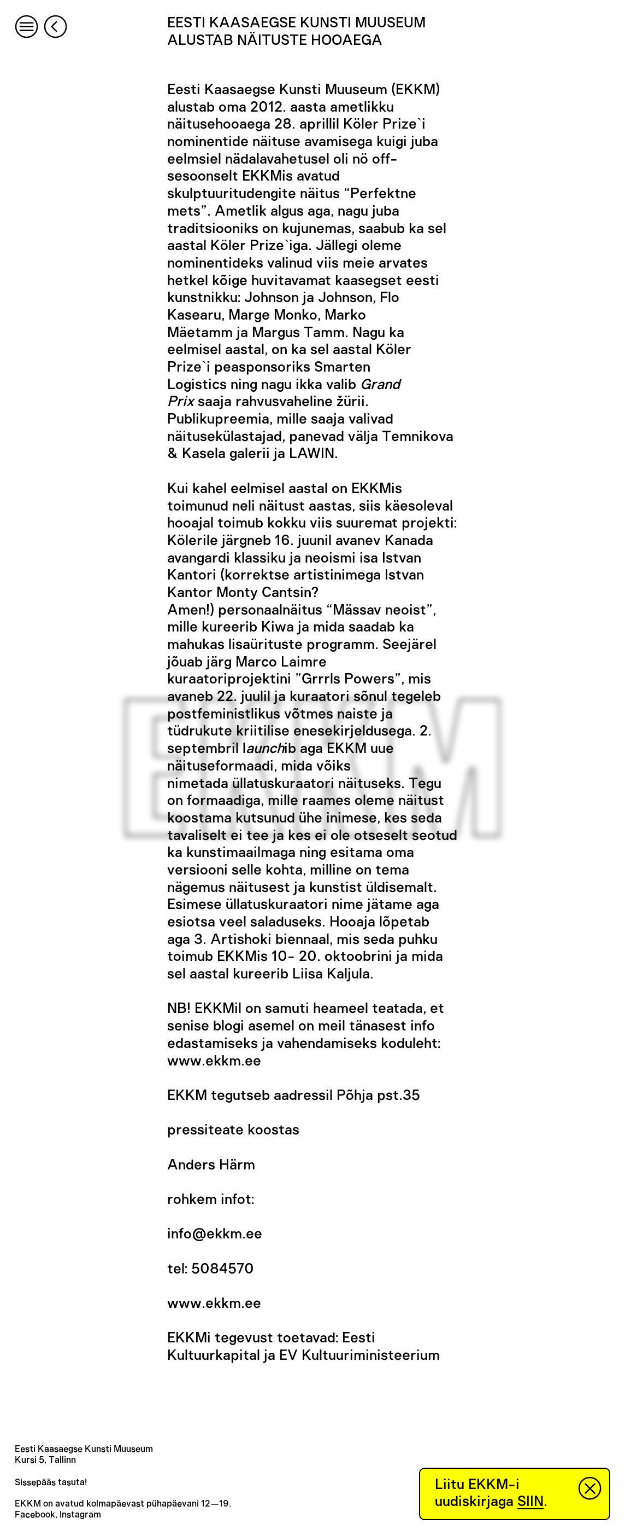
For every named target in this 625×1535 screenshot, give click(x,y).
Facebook (35, 1514)
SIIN (530, 1502)
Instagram (80, 1514)
